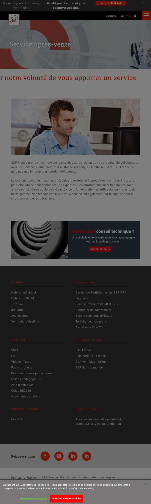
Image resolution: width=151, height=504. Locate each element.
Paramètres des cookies (33, 500)
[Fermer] (145, 486)
